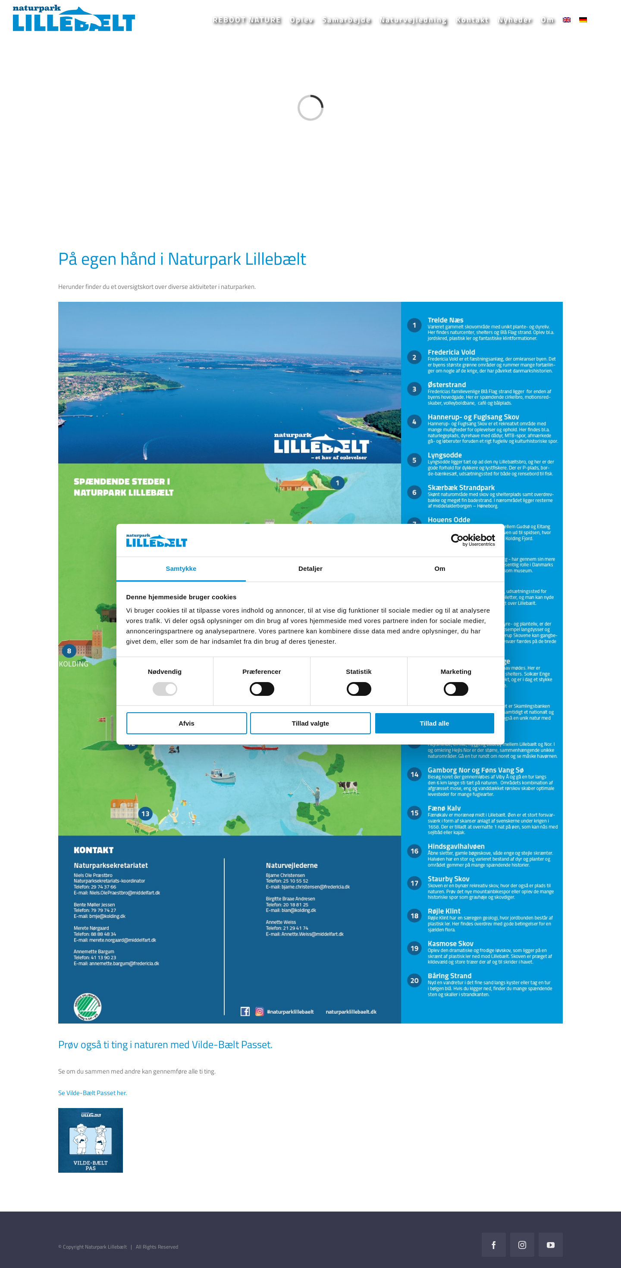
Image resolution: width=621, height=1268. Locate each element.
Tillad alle (434, 723)
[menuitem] (566, 20)
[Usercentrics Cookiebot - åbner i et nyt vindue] (457, 540)
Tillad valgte (310, 723)
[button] (599, 20)
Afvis (186, 723)
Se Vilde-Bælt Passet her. (92, 1093)
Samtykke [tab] (181, 568)
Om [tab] (439, 568)
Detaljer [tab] (310, 568)
